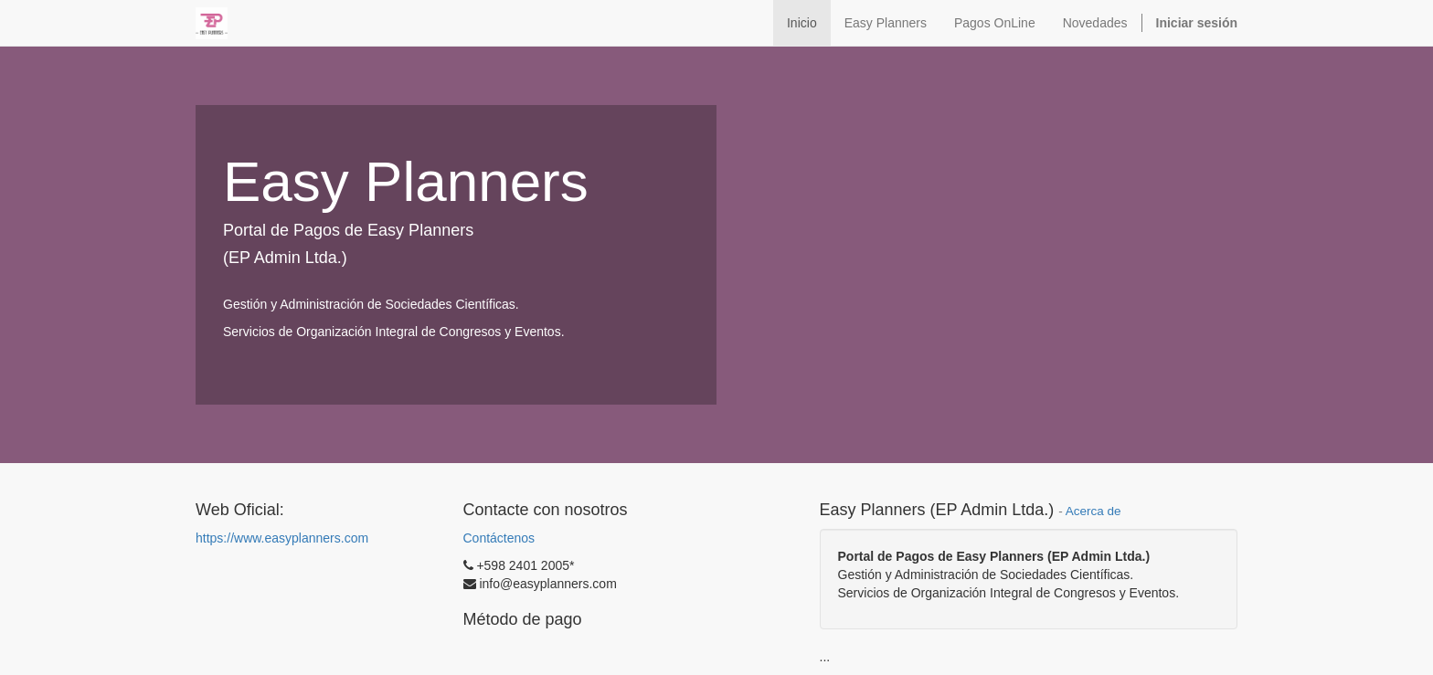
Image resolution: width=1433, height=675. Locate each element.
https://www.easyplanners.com (282, 538)
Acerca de (1093, 511)
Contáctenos (499, 538)
